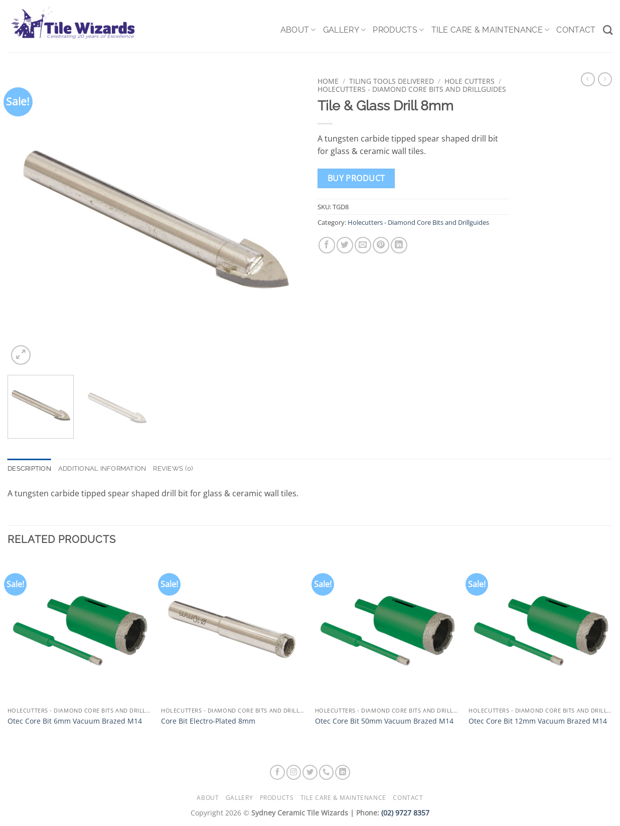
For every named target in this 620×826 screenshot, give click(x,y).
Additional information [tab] (102, 468)
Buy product (356, 178)
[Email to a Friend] (363, 245)
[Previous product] (605, 79)
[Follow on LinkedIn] (342, 772)
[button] (21, 355)
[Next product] (588, 79)
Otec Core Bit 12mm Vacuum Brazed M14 (538, 721)
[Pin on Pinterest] (381, 245)
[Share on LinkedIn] (399, 245)
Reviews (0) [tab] (173, 468)
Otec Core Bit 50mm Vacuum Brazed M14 (384, 721)
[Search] (607, 30)
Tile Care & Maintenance (490, 30)
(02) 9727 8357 (405, 812)
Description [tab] (29, 468)
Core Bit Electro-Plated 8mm (208, 721)
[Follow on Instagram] (293, 772)
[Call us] (326, 772)
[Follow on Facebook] (277, 772)
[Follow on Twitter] (310, 772)
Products (398, 30)
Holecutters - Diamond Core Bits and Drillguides (412, 89)
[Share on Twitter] (345, 245)
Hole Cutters (469, 81)
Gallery (344, 30)
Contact (575, 30)
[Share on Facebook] (327, 245)
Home (328, 81)
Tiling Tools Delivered (391, 81)
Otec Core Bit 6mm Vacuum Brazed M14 (75, 721)
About (298, 30)
